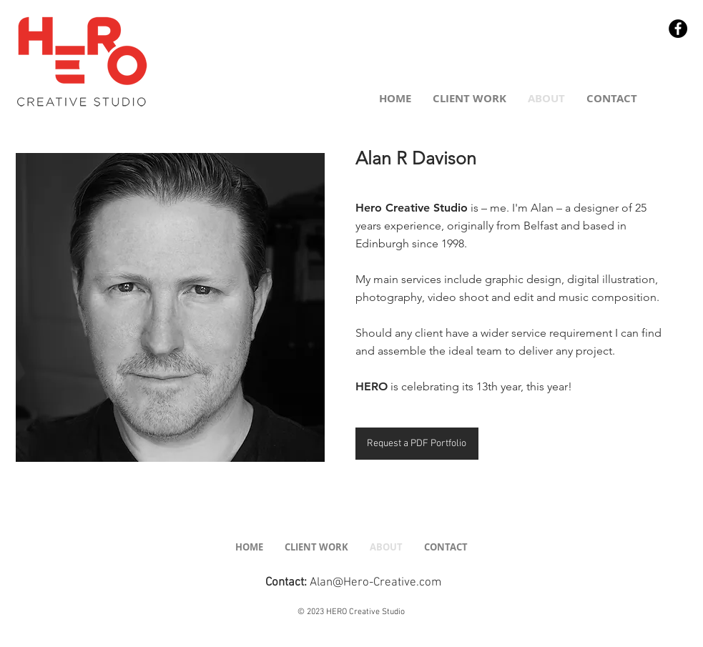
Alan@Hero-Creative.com (375, 583)
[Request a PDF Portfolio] (416, 444)
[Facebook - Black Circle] (678, 28)
